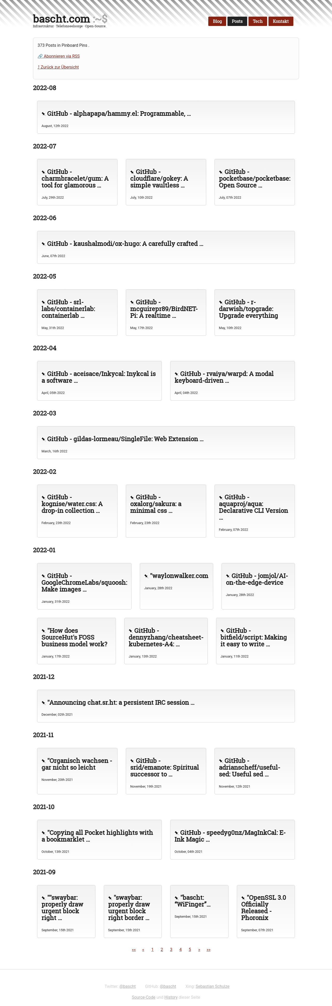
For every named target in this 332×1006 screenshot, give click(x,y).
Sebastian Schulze (213, 986)
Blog (217, 21)
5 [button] (190, 949)
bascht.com (61, 19)
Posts (237, 21)
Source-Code (143, 997)
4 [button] (180, 949)
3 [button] (171, 949)
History (171, 997)
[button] (134, 949)
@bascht (127, 986)
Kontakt (281, 21)
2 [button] (162, 949)
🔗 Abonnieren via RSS (59, 56)
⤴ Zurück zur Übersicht (58, 67)
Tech (257, 21)
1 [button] (152, 949)
